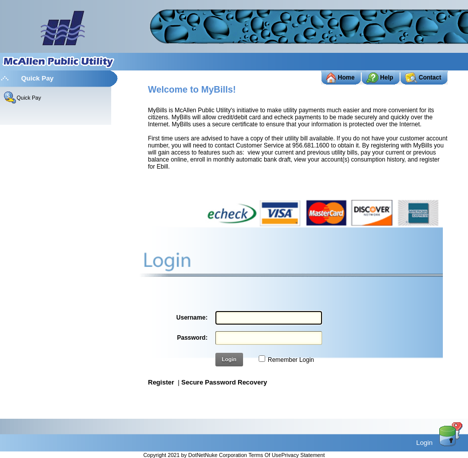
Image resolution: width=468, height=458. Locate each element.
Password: (192, 337)
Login (229, 359)
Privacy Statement (303, 455)
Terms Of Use (265, 455)
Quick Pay (29, 98)
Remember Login (291, 359)
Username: (191, 317)
